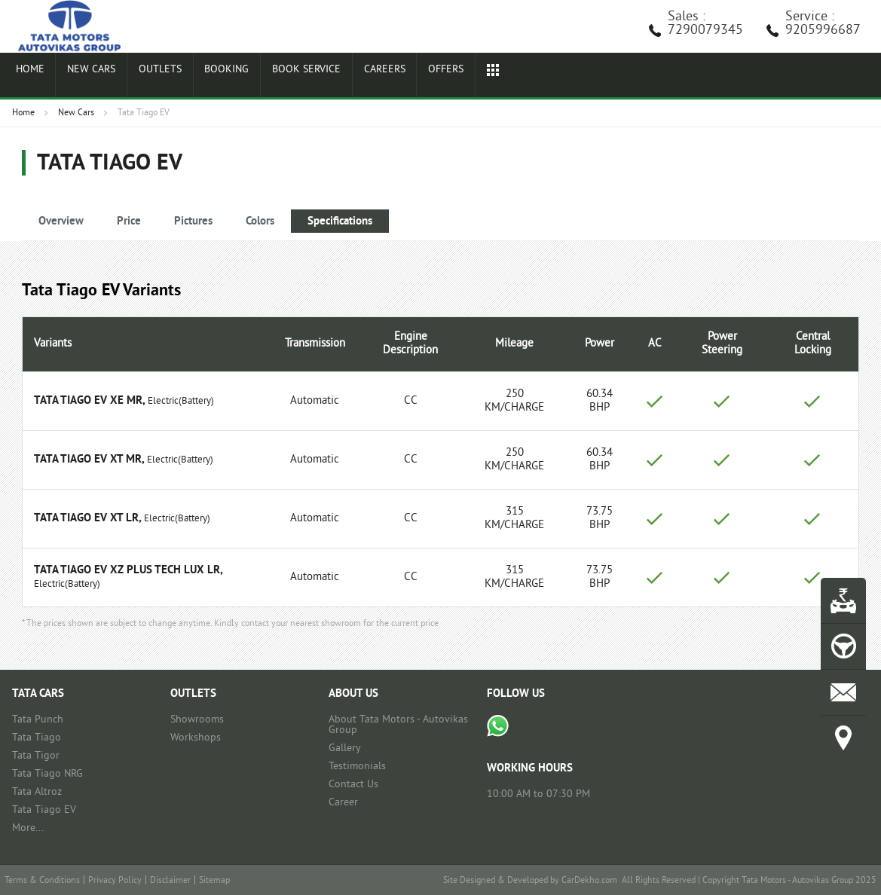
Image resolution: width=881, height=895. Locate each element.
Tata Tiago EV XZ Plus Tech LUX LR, (128, 571)
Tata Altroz (37, 792)
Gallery (345, 748)
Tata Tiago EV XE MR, (89, 401)
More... (28, 828)
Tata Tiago (36, 738)
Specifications (339, 222)
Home (26, 76)
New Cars (82, 76)
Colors (260, 222)
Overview (61, 222)
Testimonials (357, 766)
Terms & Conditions (42, 881)
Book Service (282, 76)
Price (129, 222)
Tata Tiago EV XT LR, (87, 519)
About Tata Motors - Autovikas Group (398, 725)
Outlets (145, 76)
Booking (207, 76)
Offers (414, 76)
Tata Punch (37, 719)
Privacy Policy (115, 881)
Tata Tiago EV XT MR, (89, 460)
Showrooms (197, 719)
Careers (357, 76)
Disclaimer (170, 881)
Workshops (195, 738)
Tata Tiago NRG (47, 774)
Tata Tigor (36, 756)
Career (343, 802)
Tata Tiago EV (44, 810)
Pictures (193, 222)
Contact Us (353, 784)
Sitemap (214, 881)
